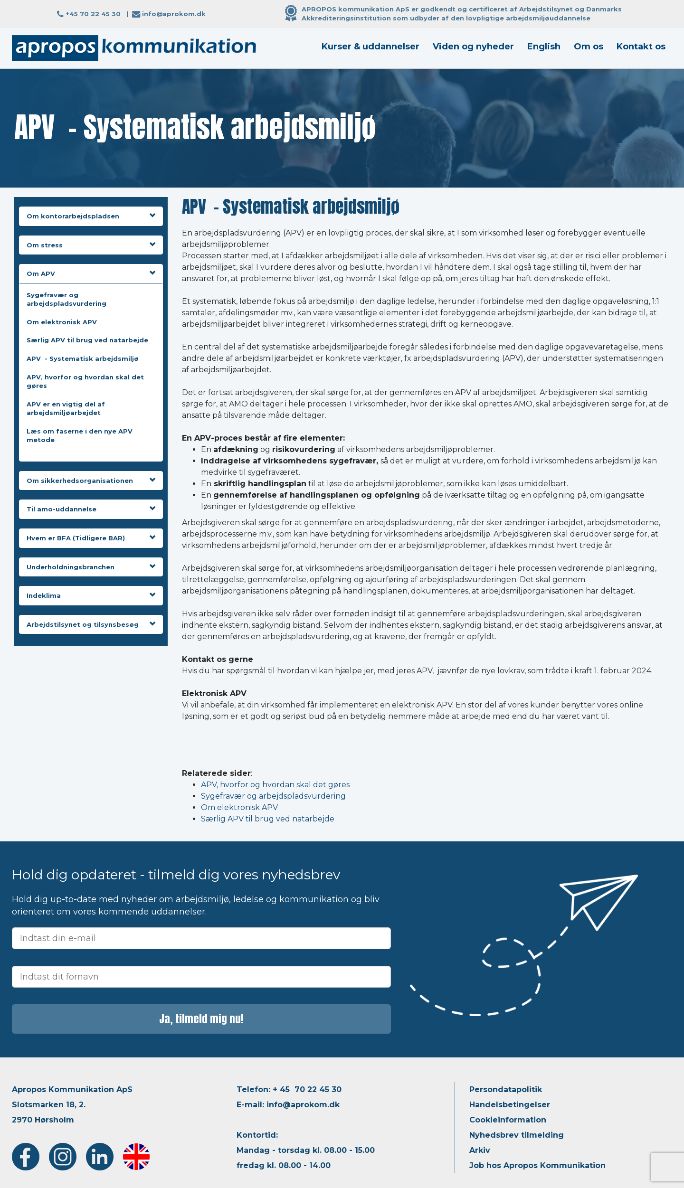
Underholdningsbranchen (91, 567)
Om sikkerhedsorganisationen (91, 480)
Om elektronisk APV (62, 322)
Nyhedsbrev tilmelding (516, 1135)
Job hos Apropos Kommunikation (537, 1165)
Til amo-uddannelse (91, 509)
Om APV (91, 273)
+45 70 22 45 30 (93, 14)
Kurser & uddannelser (370, 46)
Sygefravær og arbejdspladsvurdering (273, 796)
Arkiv (479, 1150)
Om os (588, 46)
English (543, 46)
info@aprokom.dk (174, 14)
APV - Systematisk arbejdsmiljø (83, 358)
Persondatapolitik (505, 1089)
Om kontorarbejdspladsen (91, 216)
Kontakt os (641, 46)
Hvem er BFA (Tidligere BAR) (91, 538)
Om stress (91, 245)
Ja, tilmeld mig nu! (201, 1019)
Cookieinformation (507, 1119)
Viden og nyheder (473, 46)
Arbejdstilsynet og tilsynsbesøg (91, 624)
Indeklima (91, 595)
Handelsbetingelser (509, 1104)
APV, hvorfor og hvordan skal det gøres (275, 784)
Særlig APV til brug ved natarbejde (87, 340)
